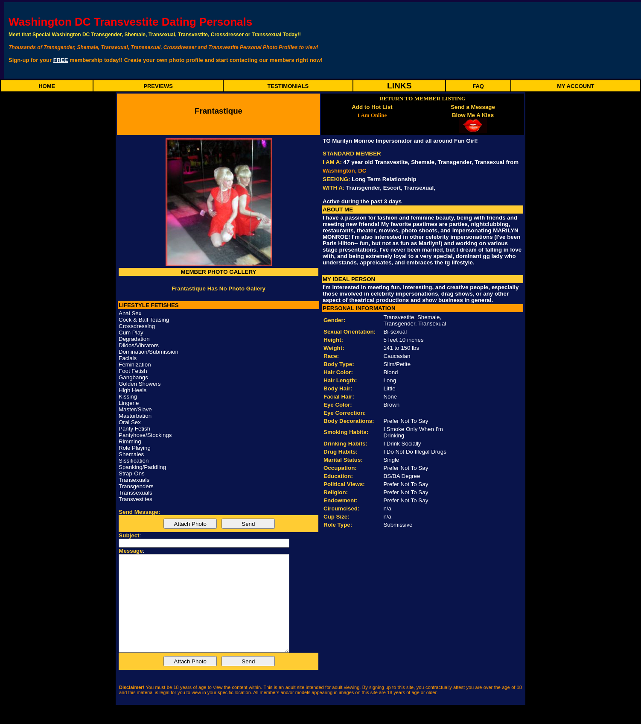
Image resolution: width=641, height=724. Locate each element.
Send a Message (473, 107)
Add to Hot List (372, 107)
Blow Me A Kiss (473, 115)
